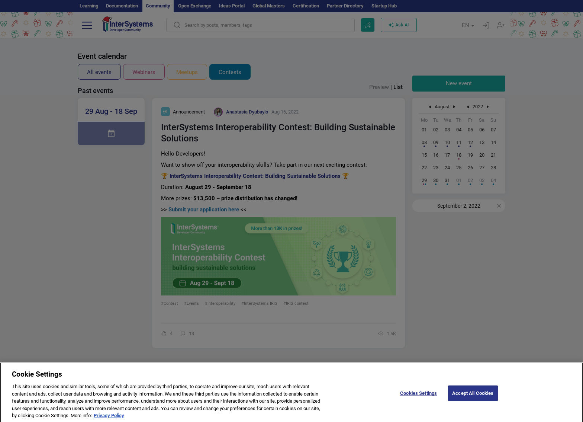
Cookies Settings (418, 397)
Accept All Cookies (472, 397)
